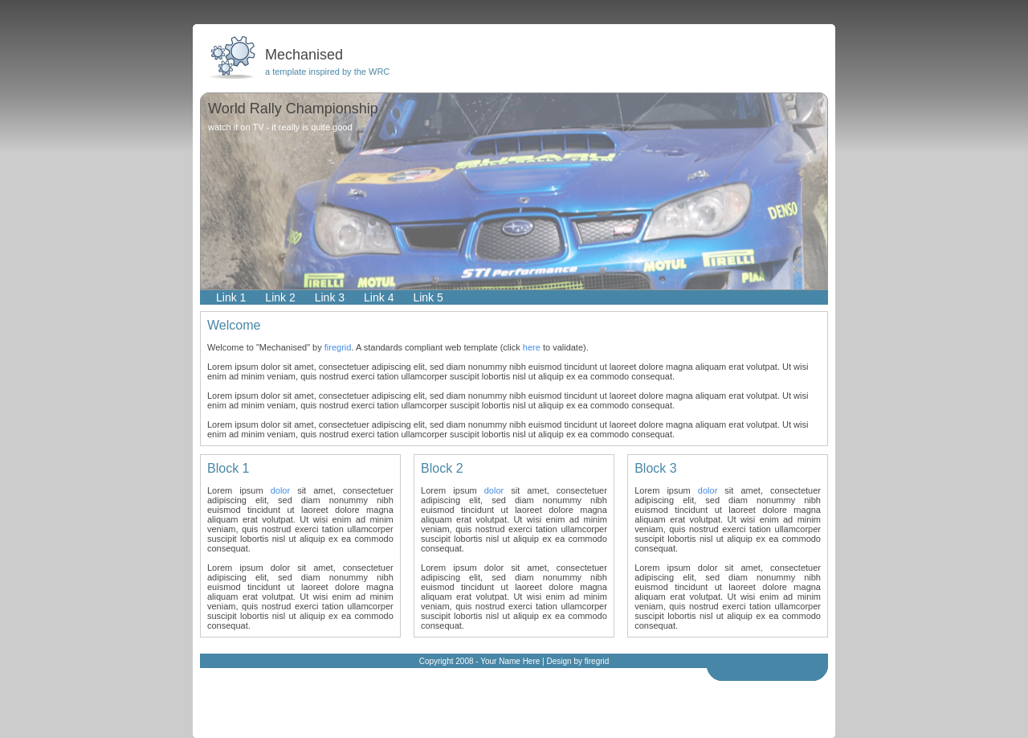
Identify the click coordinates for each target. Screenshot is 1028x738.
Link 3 (330, 297)
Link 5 (428, 297)
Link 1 (231, 297)
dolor (280, 490)
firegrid (338, 347)
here (532, 347)
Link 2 (280, 297)
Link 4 (379, 297)
